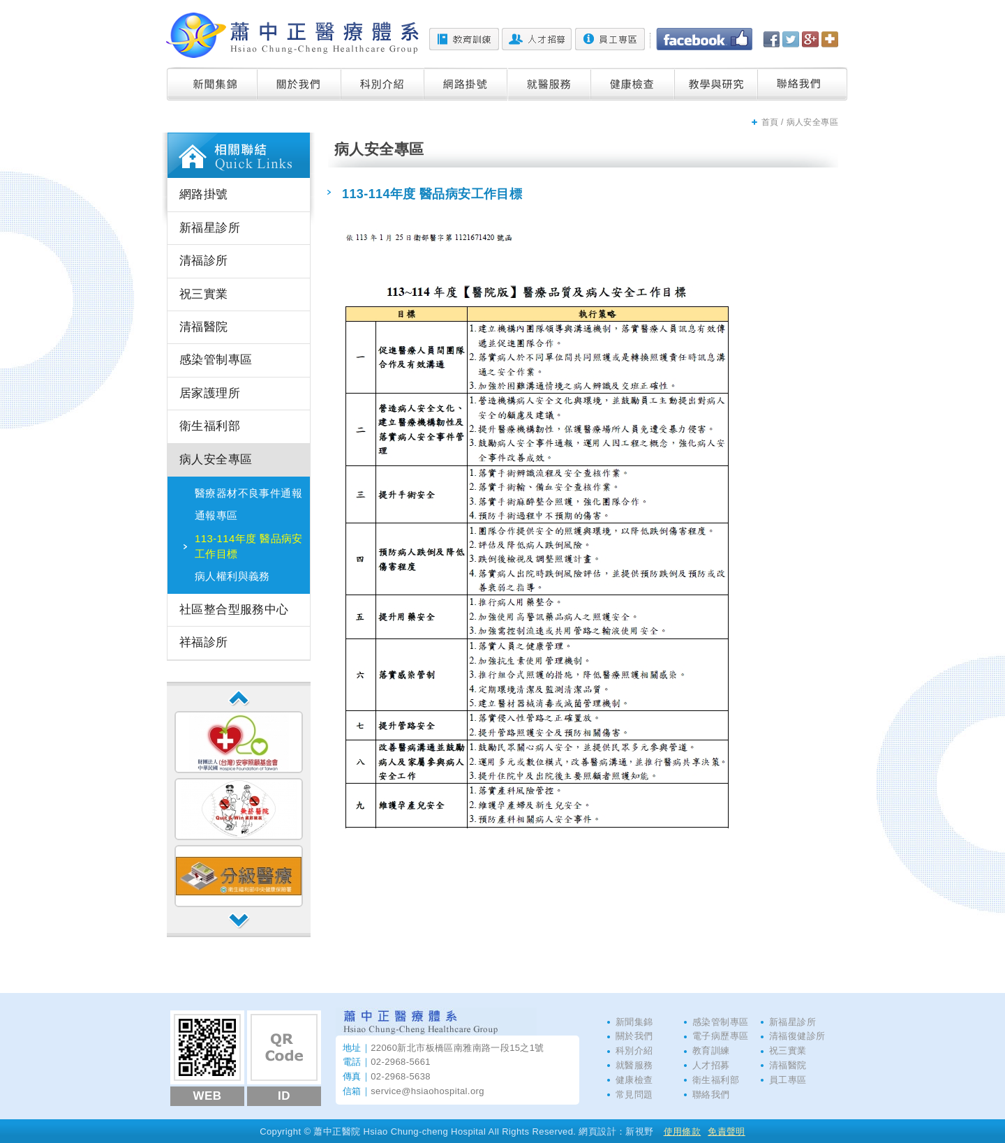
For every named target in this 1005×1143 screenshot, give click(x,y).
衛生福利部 (209, 426)
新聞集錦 (212, 83)
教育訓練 (464, 39)
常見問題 (634, 1094)
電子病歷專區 (720, 1036)
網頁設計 (597, 1131)
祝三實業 (203, 294)
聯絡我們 (802, 83)
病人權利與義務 (232, 576)
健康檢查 (633, 83)
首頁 (770, 122)
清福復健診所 (797, 1036)
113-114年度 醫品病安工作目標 (249, 546)
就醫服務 (549, 83)
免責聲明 (726, 1131)
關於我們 (299, 83)
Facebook (704, 39)
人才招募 (537, 39)
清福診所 (203, 260)
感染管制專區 (215, 359)
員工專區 (610, 39)
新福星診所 (209, 227)
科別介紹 (382, 83)
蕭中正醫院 (292, 35)
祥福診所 (203, 642)
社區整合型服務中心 (234, 609)
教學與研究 (716, 83)
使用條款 (682, 1131)
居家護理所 (209, 393)
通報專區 (216, 515)
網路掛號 (466, 83)
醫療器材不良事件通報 (248, 493)
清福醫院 (203, 327)
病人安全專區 (215, 459)
